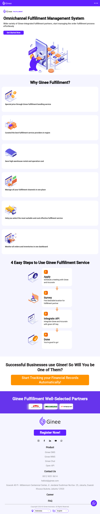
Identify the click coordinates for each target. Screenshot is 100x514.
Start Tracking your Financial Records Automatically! (50, 380)
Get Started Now (13, 33)
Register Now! (50, 432)
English (59, 511)
